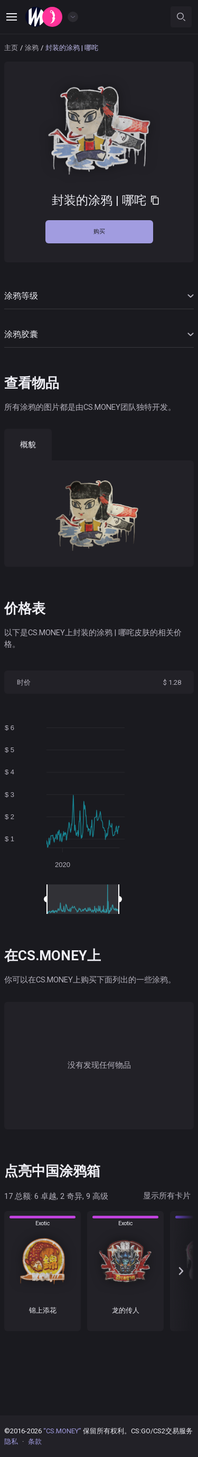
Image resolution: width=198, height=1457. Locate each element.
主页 (11, 48)
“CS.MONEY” (62, 1431)
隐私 (11, 1441)
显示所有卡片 (167, 1196)
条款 (35, 1441)
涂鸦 (32, 48)
